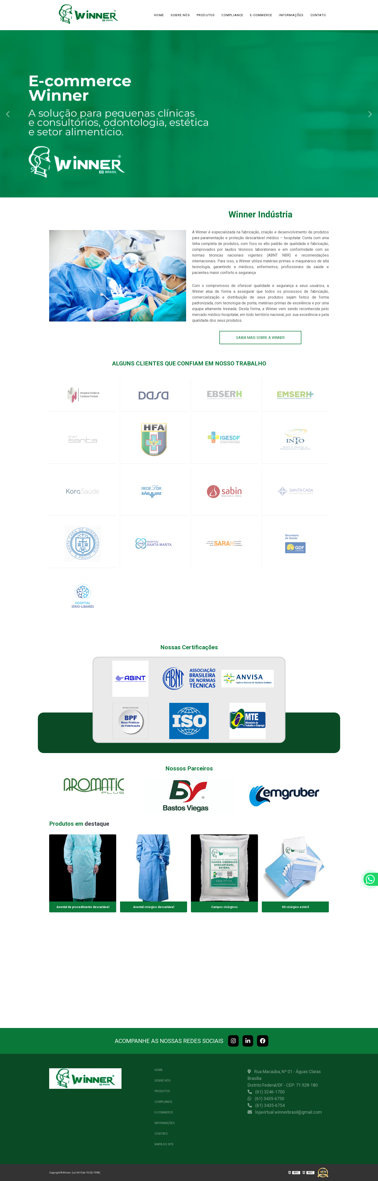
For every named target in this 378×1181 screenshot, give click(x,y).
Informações (291, 15)
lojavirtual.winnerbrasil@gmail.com (285, 1112)
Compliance (232, 15)
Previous (8, 113)
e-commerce (261, 15)
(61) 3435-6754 (266, 1105)
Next (370, 113)
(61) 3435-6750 (266, 1098)
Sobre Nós (180, 15)
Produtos (206, 15)
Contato (318, 15)
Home (159, 15)
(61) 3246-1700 (266, 1091)
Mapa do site (164, 1144)
